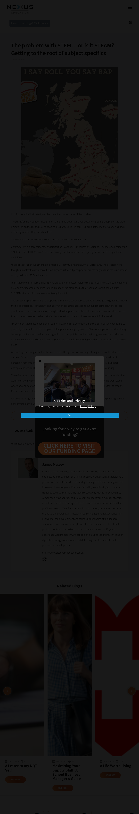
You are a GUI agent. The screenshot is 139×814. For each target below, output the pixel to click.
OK (69, 415)
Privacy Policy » (88, 406)
